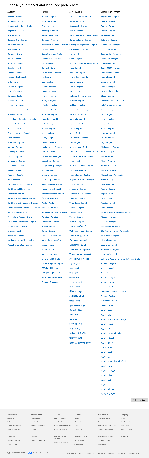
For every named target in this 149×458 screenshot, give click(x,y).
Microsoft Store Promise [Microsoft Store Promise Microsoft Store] (38, 440)
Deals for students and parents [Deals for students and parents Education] (62, 442)
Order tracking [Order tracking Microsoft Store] (35, 433)
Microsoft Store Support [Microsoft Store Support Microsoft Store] (38, 425)
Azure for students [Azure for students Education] (59, 446)
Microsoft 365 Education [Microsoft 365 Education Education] (60, 429)
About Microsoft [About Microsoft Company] (125, 422)
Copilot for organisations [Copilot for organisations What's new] (14, 429)
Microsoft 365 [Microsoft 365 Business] (78, 433)
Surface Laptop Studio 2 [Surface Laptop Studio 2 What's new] (14, 425)
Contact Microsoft (71, 453)
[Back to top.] (139, 400)
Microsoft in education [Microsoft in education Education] (60, 418)
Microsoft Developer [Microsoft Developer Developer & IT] (104, 418)
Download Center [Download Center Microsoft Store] (36, 422)
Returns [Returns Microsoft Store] (33, 429)
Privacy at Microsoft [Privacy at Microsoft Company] (126, 429)
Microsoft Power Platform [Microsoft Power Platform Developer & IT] (105, 437)
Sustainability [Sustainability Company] (124, 437)
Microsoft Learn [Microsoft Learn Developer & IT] (102, 422)
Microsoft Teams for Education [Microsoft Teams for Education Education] (62, 425)
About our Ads (122, 453)
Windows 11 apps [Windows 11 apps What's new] (12, 444)
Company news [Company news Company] (125, 425)
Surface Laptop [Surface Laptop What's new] (11, 422)
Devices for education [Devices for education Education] (60, 422)
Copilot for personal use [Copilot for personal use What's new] (14, 433)
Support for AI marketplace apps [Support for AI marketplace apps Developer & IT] (107, 425)
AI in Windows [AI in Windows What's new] (11, 437)
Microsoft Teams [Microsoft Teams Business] (79, 440)
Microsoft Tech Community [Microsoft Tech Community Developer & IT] (105, 429)
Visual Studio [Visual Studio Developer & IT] (102, 444)
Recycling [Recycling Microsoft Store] (34, 437)
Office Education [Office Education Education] (58, 433)
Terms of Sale (101, 453)
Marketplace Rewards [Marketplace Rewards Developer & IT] (104, 440)
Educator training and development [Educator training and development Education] (60, 437)
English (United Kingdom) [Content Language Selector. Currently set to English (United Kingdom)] (18, 452)
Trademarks (111, 453)
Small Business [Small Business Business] (78, 444)
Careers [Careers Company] (123, 418)
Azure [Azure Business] (76, 425)
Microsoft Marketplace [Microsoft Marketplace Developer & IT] (104, 433)
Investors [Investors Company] (123, 433)
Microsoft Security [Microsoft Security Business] (79, 422)
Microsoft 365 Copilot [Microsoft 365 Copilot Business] (80, 437)
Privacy (81, 453)
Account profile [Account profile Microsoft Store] (35, 418)
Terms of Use (90, 453)
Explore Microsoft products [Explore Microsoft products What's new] (15, 440)
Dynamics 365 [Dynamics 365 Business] (78, 429)
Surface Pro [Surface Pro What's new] (10, 418)
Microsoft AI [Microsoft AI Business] (77, 418)
